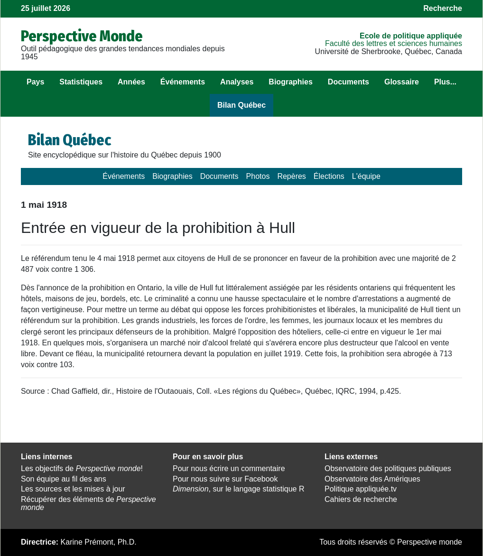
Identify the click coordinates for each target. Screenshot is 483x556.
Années (131, 82)
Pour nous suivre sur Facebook (225, 479)
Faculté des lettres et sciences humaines (393, 43)
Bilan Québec (241, 105)
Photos (258, 176)
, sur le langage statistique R (238, 489)
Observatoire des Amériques (372, 479)
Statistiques (80, 82)
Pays (35, 82)
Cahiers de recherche (361, 499)
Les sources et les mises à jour (73, 489)
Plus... (445, 82)
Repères (291, 176)
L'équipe (366, 176)
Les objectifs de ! (82, 468)
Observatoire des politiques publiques (388, 468)
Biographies (290, 82)
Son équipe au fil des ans (63, 479)
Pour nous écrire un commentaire (229, 468)
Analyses (236, 82)
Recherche (442, 8)
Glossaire (401, 82)
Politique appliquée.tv (361, 489)
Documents (348, 82)
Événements (182, 82)
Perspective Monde (82, 36)
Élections (329, 176)
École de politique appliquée (411, 36)
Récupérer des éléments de (88, 503)
